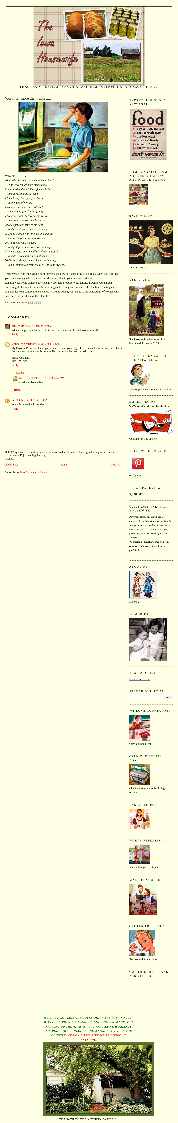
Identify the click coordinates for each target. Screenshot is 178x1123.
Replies (20, 372)
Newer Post (11, 464)
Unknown (17, 343)
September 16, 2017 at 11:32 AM (42, 343)
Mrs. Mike (18, 325)
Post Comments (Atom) (33, 472)
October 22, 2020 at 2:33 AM (32, 400)
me (13, 400)
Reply (15, 334)
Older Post (116, 464)
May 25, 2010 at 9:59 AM (39, 325)
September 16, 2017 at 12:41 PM (46, 377)
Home (64, 464)
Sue (21, 377)
